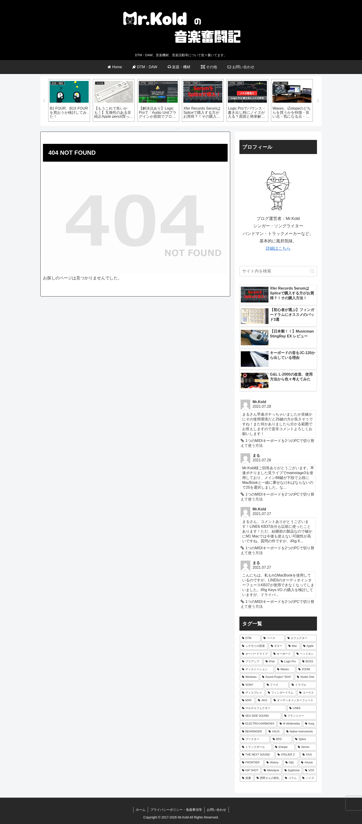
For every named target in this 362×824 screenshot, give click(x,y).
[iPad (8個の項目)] (270, 661)
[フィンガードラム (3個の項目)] (281, 692)
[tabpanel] (69, 100)
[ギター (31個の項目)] (277, 646)
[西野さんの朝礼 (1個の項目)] (268, 778)
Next (318, 101)
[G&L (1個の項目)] (290, 762)
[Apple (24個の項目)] (309, 646)
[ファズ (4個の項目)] (277, 685)
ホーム (140, 810)
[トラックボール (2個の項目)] (256, 747)
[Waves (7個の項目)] (285, 669)
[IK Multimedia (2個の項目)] (290, 723)
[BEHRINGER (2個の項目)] (252, 731)
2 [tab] (184, 129)
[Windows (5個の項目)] (249, 677)
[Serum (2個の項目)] (306, 747)
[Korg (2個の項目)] (310, 723)
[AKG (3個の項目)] (263, 700)
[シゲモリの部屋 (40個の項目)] (254, 646)
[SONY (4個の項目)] (252, 685)
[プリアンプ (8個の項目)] (251, 661)
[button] (312, 271)
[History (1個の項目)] (273, 762)
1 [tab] (177, 129)
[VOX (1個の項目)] (310, 770)
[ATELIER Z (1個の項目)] (287, 754)
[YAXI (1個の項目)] (308, 754)
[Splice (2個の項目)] (305, 739)
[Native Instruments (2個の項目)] (300, 731)
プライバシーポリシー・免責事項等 (176, 810)
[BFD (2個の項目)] (281, 739)
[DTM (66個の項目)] (250, 638)
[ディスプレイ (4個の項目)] (252, 692)
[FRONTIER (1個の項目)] (251, 762)
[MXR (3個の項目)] (247, 700)
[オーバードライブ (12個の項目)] (255, 654)
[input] (278, 271)
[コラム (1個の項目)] (291, 778)
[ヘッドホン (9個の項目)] (305, 654)
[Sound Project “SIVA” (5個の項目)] (277, 677)
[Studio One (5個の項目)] (306, 677)
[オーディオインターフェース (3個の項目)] (294, 700)
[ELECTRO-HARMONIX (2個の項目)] (258, 723)
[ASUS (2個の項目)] (274, 731)
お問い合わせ (216, 810)
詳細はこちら (278, 248)
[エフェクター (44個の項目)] (301, 638)
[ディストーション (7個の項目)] (257, 669)
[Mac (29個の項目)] (293, 646)
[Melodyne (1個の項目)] (271, 770)
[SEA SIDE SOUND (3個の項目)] (260, 716)
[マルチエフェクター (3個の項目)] (263, 708)
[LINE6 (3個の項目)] (302, 708)
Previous (44, 101)
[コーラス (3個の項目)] (307, 692)
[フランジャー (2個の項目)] (299, 716)
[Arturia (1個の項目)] (308, 762)
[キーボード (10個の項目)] (282, 654)
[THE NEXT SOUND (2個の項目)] (257, 754)
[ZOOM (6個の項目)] (306, 669)
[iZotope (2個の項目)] (284, 747)
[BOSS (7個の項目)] (308, 661)
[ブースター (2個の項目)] (255, 739)
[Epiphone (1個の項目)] (292, 770)
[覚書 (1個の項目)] (246, 778)
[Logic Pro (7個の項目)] (289, 661)
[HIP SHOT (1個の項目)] (250, 770)
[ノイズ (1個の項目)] (308, 778)
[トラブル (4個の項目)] (303, 685)
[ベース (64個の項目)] (272, 638)
